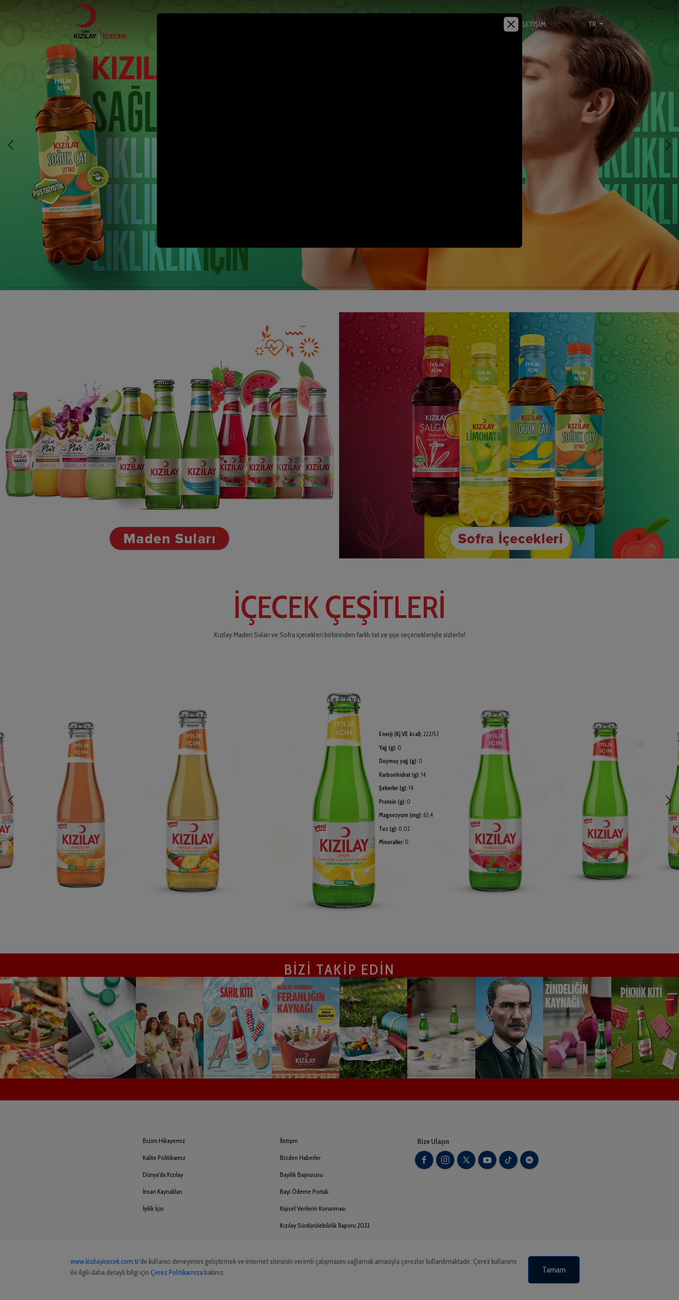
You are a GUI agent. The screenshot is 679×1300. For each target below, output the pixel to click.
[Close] (511, 24)
